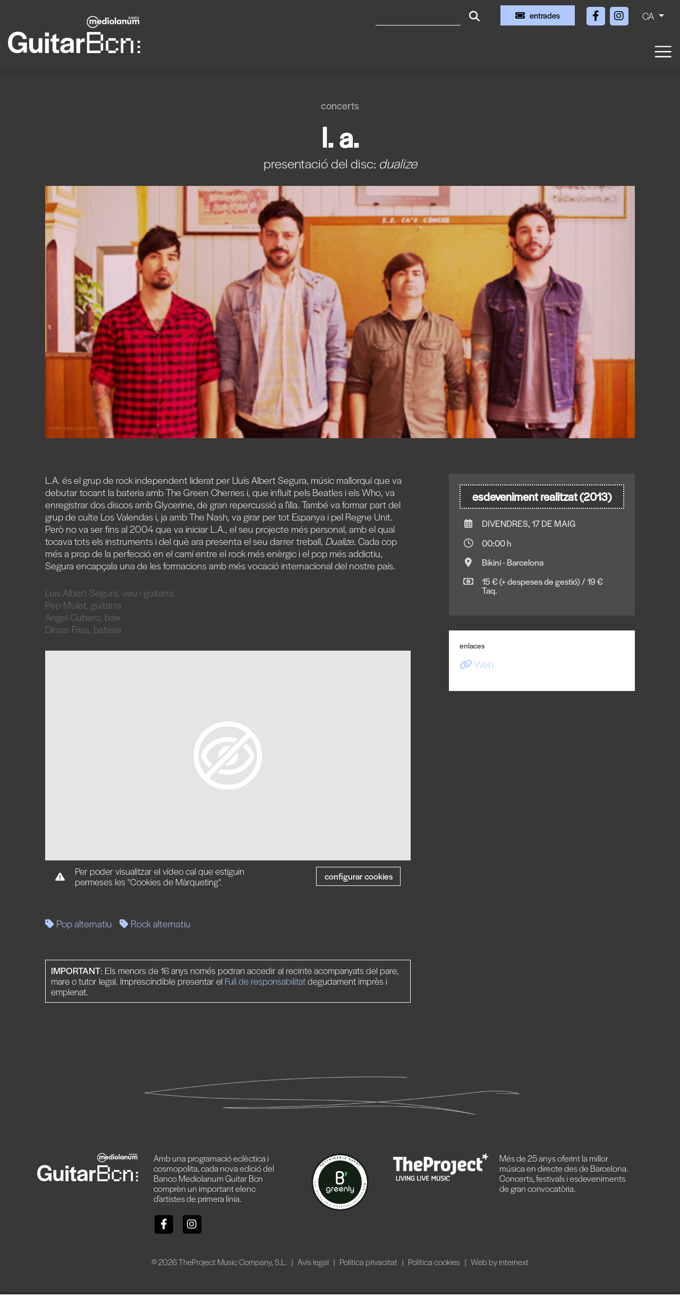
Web (477, 664)
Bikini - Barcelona (512, 562)
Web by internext (500, 1261)
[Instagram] (619, 14)
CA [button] (649, 16)
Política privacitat (369, 1261)
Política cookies (435, 1261)
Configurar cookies (359, 876)
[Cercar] (418, 15)
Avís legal (314, 1261)
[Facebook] (596, 14)
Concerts (340, 105)
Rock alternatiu (155, 923)
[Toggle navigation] (662, 50)
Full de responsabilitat (265, 981)
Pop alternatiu (78, 923)
